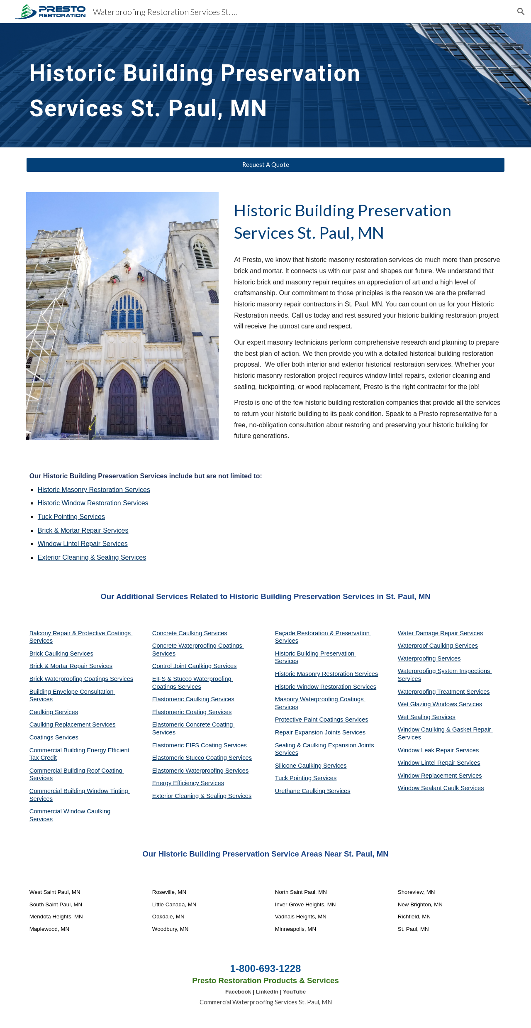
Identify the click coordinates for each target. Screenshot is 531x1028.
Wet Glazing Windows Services (440, 704)
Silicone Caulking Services (311, 765)
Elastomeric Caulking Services (193, 699)
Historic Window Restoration (79, 503)
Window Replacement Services (440, 775)
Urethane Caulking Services (313, 791)
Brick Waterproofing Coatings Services (81, 679)
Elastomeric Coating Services (191, 712)
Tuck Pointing (58, 516)
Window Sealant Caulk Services (441, 788)
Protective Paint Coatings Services (321, 719)
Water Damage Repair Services (440, 633)
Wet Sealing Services (426, 717)
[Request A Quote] (265, 164)
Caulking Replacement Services (72, 724)
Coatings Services (53, 737)
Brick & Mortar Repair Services (70, 666)
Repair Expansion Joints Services (320, 732)
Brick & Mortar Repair (69, 530)
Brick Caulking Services (61, 653)
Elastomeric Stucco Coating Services (202, 757)
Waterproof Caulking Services (438, 645)
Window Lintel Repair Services (83, 543)
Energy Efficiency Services (188, 783)
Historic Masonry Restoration (80, 489)
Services (136, 489)
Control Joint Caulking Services (194, 666)
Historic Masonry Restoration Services (326, 674)
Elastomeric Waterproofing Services (200, 770)
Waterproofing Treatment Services (444, 691)
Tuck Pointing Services (306, 778)
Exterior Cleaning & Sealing (78, 557)
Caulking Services (53, 712)
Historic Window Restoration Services (325, 686)
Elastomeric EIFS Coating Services (199, 745)
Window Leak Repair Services (438, 750)
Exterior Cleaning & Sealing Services (202, 796)
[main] (245, 85)
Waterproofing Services (429, 658)
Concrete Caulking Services (189, 633)
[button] (521, 12)
